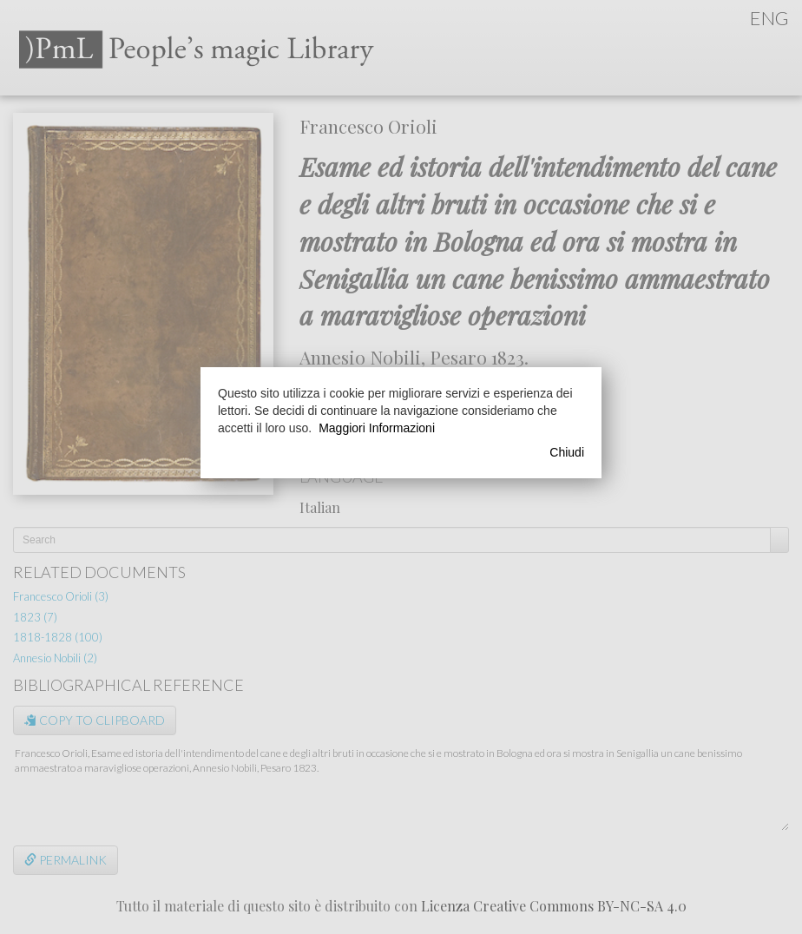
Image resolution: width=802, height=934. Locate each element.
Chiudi (566, 452)
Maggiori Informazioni (377, 428)
